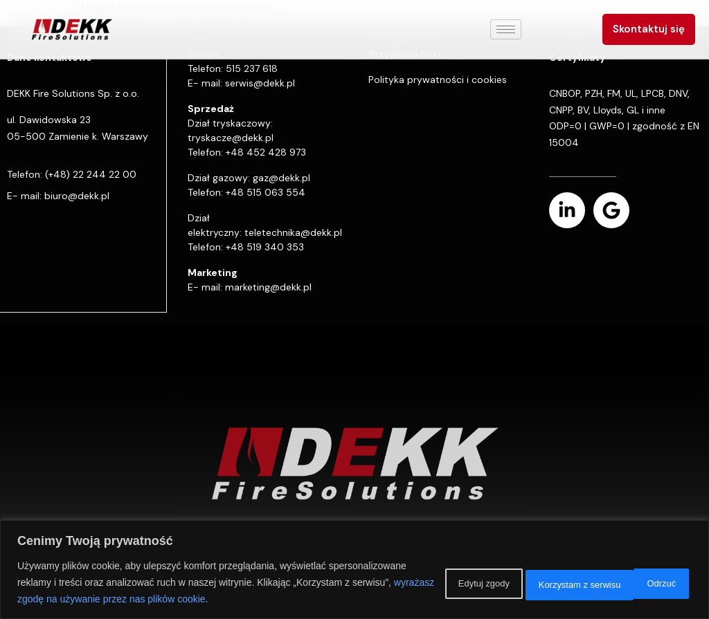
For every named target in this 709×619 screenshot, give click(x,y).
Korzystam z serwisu (627, 582)
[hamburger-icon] (505, 29)
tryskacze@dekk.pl (230, 137)
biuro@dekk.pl (76, 196)
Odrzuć (521, 582)
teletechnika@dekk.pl (293, 232)
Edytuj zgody (432, 582)
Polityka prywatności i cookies (437, 79)
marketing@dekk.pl (268, 287)
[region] (354, 569)
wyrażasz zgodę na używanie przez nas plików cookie (233, 598)
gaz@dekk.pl (281, 178)
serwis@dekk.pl (260, 83)
